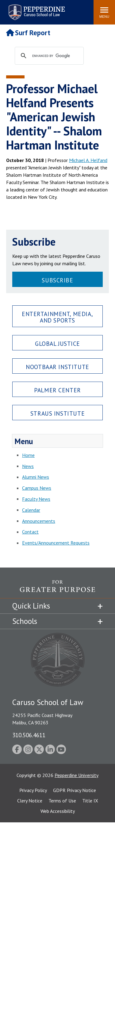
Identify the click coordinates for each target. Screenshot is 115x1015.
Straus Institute (57, 413)
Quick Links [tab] (31, 606)
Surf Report (28, 32)
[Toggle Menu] (104, 12)
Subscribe (57, 280)
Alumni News (35, 477)
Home (28, 455)
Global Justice (57, 343)
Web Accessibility (57, 811)
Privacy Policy (33, 790)
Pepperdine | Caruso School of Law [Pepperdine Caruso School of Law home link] (36, 8)
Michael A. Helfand (88, 160)
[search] (55, 56)
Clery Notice (29, 801)
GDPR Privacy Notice (74, 790)
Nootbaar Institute (57, 367)
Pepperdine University (76, 775)
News (28, 466)
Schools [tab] (24, 621)
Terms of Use (62, 801)
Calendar (31, 510)
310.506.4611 (28, 735)
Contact (30, 532)
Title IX (90, 801)
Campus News (36, 488)
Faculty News (36, 499)
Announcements (38, 521)
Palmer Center (57, 390)
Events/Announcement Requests (56, 543)
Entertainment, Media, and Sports (57, 317)
